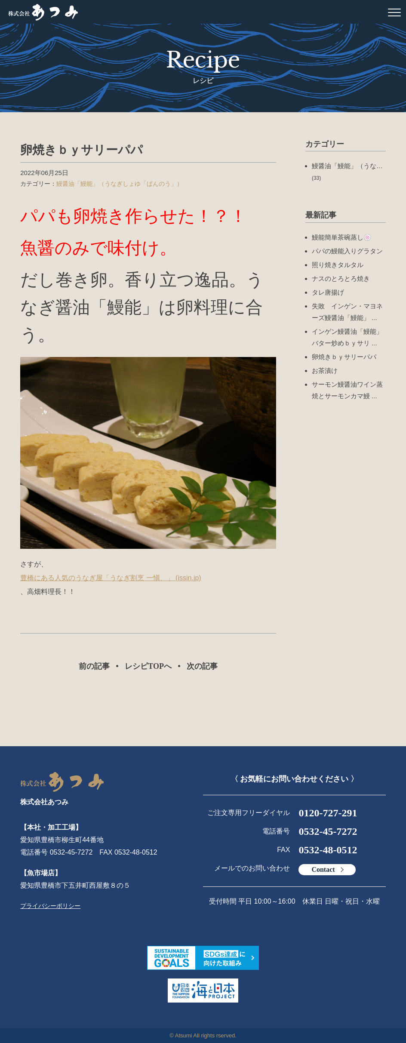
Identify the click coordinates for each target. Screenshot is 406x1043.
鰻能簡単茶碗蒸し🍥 (342, 237)
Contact (323, 869)
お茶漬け (325, 370)
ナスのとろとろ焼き (341, 278)
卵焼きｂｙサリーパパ (344, 356)
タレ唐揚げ (328, 292)
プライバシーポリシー (50, 905)
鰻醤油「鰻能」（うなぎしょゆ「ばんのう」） (119, 183)
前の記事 (94, 666)
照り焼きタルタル (337, 264)
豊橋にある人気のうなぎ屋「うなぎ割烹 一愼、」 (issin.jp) (110, 577)
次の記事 (202, 666)
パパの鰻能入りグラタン (347, 251)
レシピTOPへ (148, 666)
